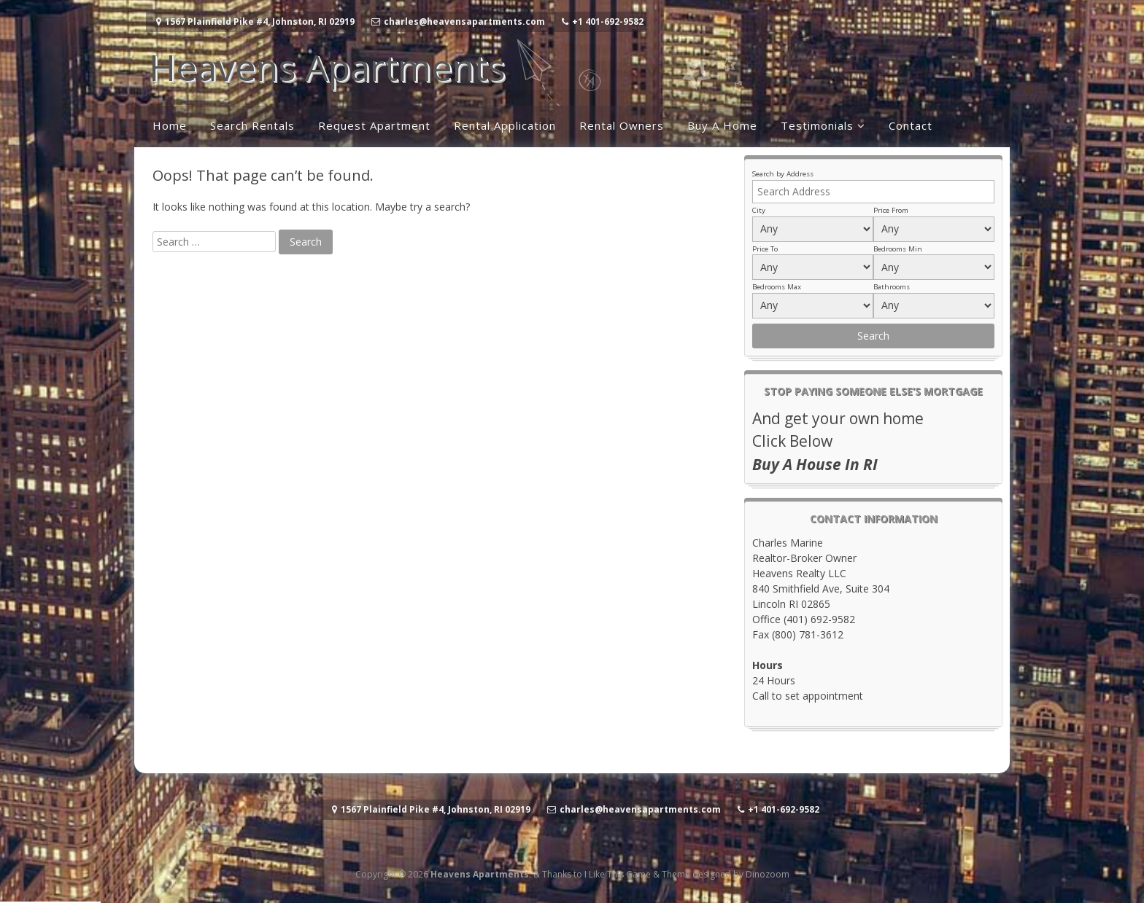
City (758, 210)
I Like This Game (617, 874)
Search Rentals (252, 125)
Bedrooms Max (776, 287)
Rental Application (505, 125)
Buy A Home (722, 125)
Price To (765, 249)
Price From (890, 210)
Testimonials (817, 125)
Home (169, 125)
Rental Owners (621, 125)
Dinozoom (767, 874)
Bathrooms (891, 287)
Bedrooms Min (897, 249)
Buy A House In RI (815, 464)
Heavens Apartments (327, 67)
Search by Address (782, 174)
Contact (910, 125)
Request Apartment (374, 125)
